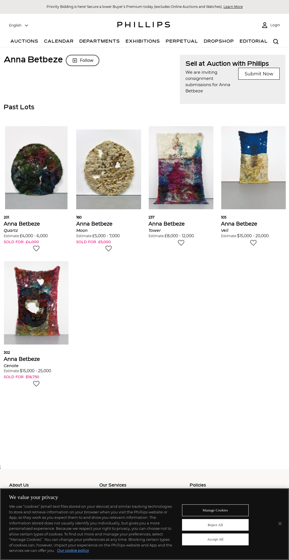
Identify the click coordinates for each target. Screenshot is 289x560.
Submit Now (259, 74)
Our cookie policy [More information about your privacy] (73, 550)
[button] (36, 189)
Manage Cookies (215, 510)
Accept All (215, 539)
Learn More (233, 7)
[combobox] (19, 25)
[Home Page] (143, 25)
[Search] (276, 42)
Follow (82, 60)
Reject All (215, 525)
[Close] (280, 523)
